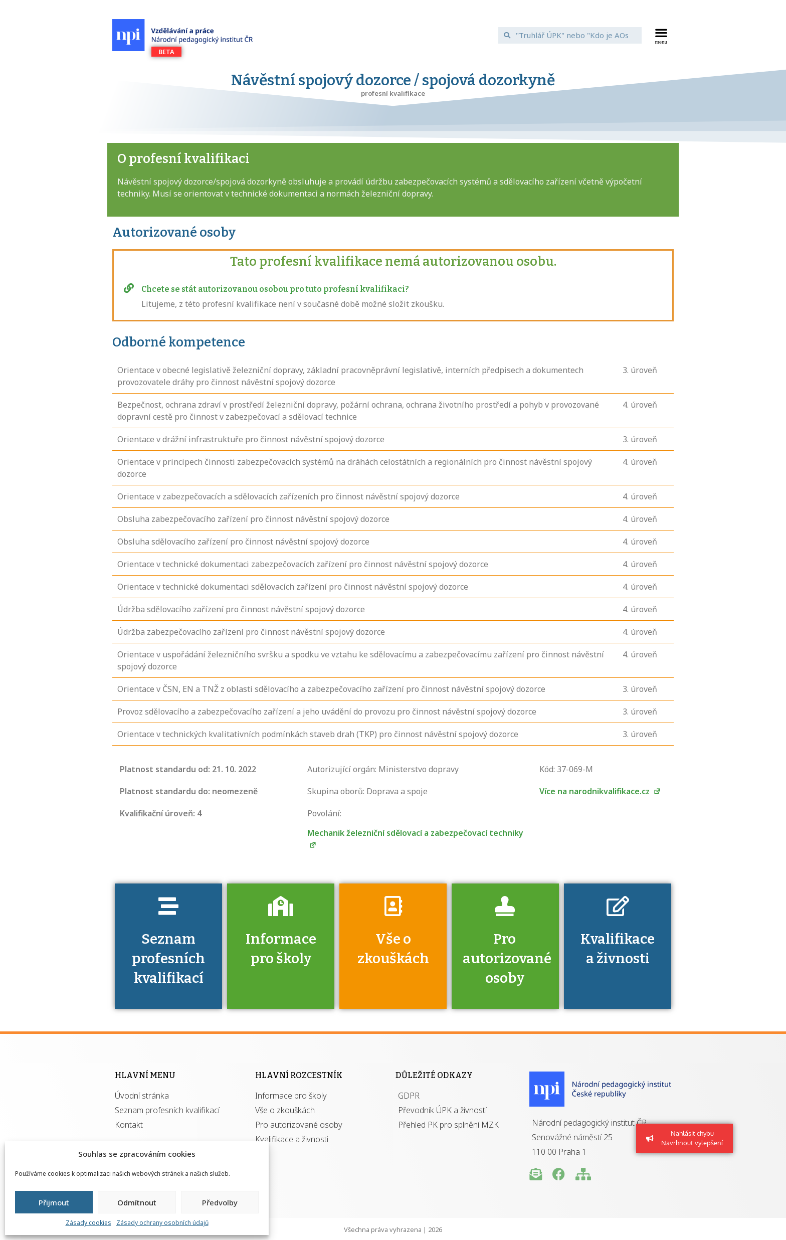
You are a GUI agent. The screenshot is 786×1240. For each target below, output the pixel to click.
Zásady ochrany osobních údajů (162, 1222)
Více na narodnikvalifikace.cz (600, 791)
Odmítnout (136, 1202)
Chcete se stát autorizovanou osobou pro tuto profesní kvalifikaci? (275, 289)
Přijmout (54, 1202)
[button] (661, 35)
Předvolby (220, 1202)
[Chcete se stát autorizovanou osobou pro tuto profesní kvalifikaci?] (129, 288)
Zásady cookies (88, 1222)
